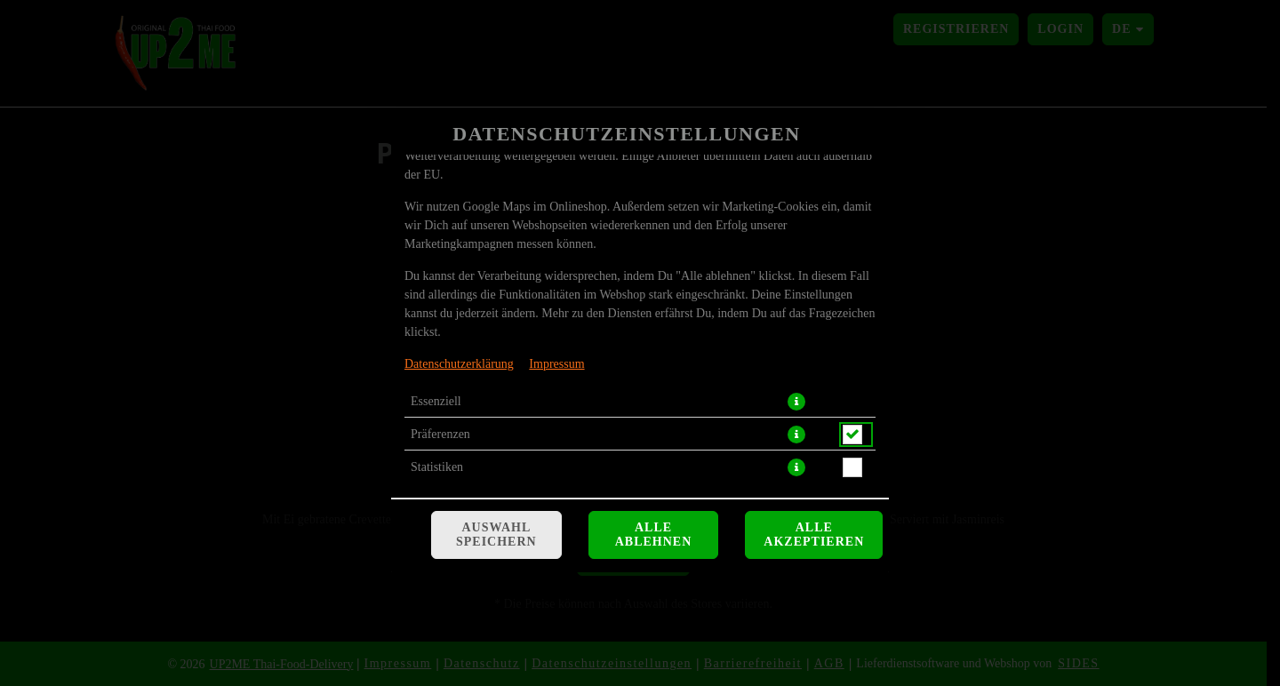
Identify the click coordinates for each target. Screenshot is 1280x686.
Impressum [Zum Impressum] (556, 364)
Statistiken (437, 467)
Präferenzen (440, 434)
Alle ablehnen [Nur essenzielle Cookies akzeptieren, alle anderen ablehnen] (653, 534)
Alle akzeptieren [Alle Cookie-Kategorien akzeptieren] (814, 534)
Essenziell (436, 401)
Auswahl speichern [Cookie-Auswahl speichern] (496, 534)
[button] (796, 402)
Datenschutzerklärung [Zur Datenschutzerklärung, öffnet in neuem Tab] (459, 364)
